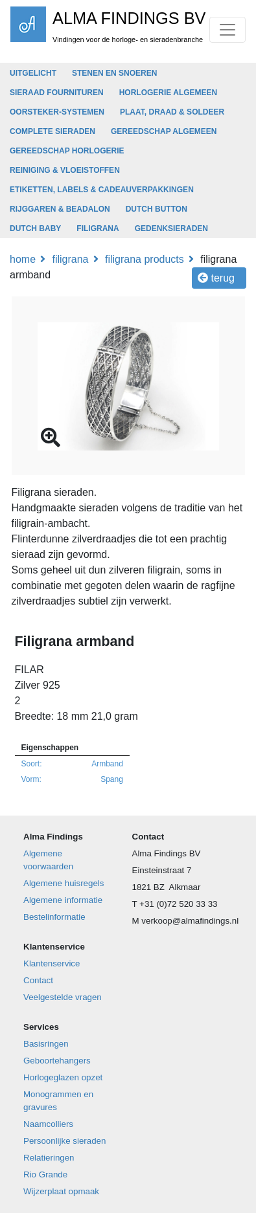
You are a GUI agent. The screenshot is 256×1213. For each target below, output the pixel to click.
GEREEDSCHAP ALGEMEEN (163, 131)
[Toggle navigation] (227, 30)
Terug (216, 278)
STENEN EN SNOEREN (114, 73)
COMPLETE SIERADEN (52, 131)
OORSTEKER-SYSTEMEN (57, 112)
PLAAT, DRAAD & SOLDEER (172, 112)
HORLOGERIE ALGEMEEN (168, 92)
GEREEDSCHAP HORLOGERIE (67, 150)
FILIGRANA (97, 228)
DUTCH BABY (35, 228)
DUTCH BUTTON (156, 209)
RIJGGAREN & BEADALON (60, 209)
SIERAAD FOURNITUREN (57, 92)
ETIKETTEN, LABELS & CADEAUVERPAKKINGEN (102, 189)
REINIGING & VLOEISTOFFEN (65, 170)
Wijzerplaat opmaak (61, 1191)
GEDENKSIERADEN (171, 228)
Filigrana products (144, 259)
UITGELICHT (33, 73)
